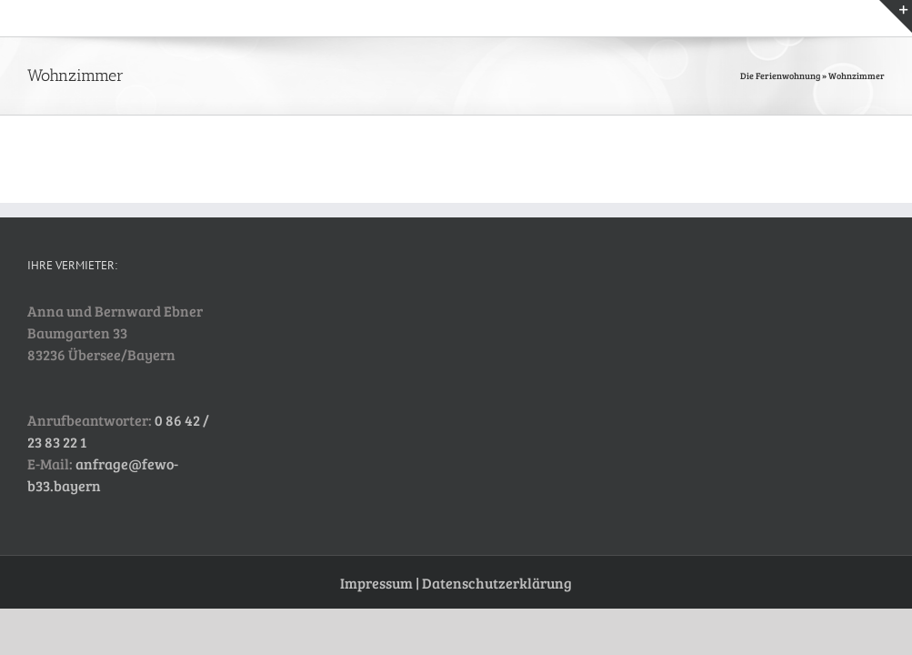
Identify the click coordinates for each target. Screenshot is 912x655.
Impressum (376, 582)
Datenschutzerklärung (497, 582)
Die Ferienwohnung (780, 75)
